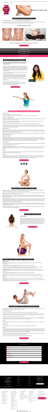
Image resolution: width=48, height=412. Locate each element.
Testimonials (29, 381)
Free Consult (18, 385)
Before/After (18, 379)
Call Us (19, 383)
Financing (18, 381)
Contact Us (29, 385)
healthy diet (22, 335)
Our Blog (29, 383)
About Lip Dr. (18, 377)
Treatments (29, 377)
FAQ (29, 379)
